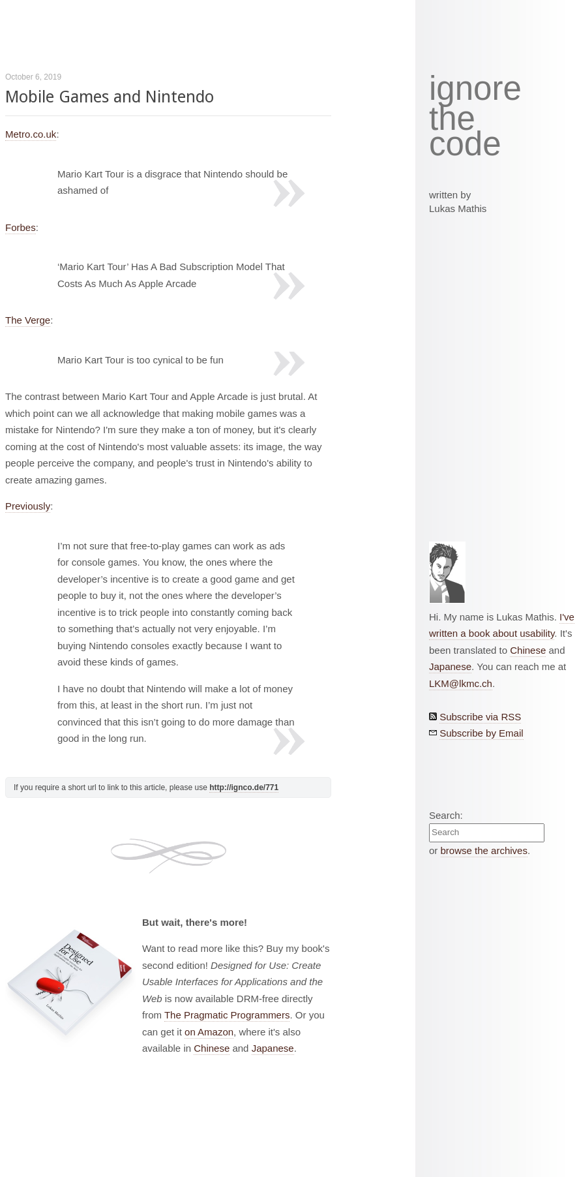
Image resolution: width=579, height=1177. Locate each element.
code (465, 144)
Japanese (273, 1048)
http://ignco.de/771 (243, 787)
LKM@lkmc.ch (460, 683)
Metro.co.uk (30, 134)
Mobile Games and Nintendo (109, 96)
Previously (27, 506)
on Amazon (209, 1031)
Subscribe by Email (481, 733)
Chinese (212, 1048)
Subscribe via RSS (480, 716)
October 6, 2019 (33, 77)
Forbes (20, 227)
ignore (475, 89)
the (452, 119)
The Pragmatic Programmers (227, 1014)
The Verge (27, 320)
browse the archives (484, 850)
